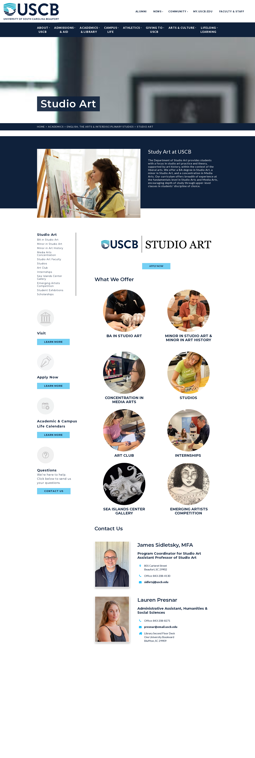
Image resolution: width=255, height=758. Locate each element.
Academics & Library (89, 29)
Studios (42, 263)
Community (177, 11)
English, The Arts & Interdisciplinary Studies (100, 126)
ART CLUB (124, 455)
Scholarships (45, 294)
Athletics (131, 29)
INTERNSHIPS (188, 455)
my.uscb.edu (203, 11)
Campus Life (110, 29)
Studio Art (145, 126)
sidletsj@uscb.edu (156, 582)
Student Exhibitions (50, 290)
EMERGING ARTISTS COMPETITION (189, 511)
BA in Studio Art (48, 239)
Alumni (141, 11)
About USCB (42, 29)
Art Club (42, 267)
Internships (44, 272)
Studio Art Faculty (49, 259)
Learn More (53, 341)
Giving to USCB (154, 29)
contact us (53, 491)
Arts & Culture (182, 29)
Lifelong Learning (208, 29)
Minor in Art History (50, 248)
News (157, 11)
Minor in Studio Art (49, 243)
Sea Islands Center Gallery (49, 277)
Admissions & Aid (64, 29)
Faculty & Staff (231, 11)
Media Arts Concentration (46, 254)
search (250, 11)
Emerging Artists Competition (48, 285)
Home (41, 126)
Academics (56, 126)
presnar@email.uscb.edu (160, 627)
